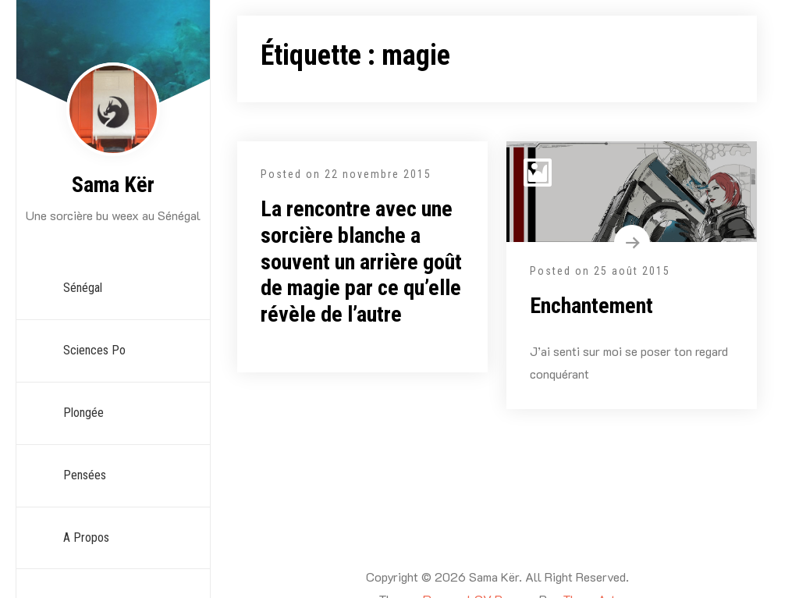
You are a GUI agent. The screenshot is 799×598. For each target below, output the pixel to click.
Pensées (84, 475)
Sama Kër (113, 185)
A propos (86, 537)
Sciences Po (94, 350)
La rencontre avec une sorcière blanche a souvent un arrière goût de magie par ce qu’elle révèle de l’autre (361, 261)
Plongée (83, 412)
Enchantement (591, 306)
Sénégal (82, 287)
